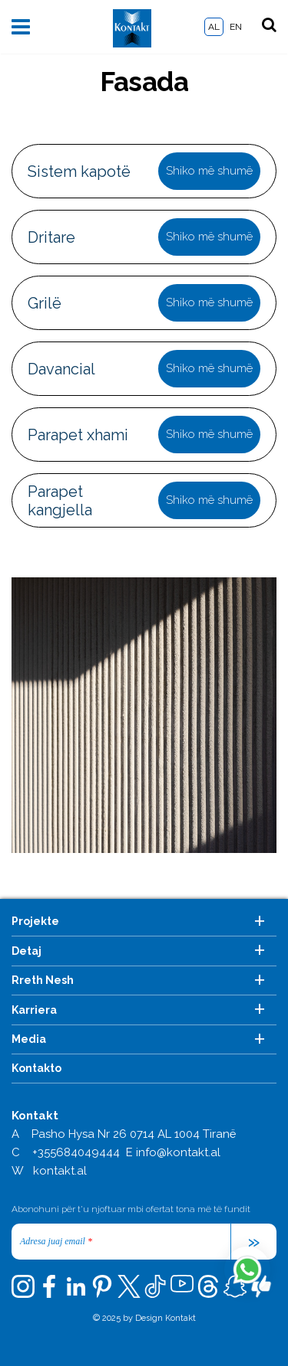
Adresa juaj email (56, 1241)
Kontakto (36, 1068)
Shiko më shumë (209, 171)
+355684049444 (76, 1152)
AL (214, 26)
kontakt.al (60, 1171)
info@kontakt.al (178, 1152)
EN (236, 26)
